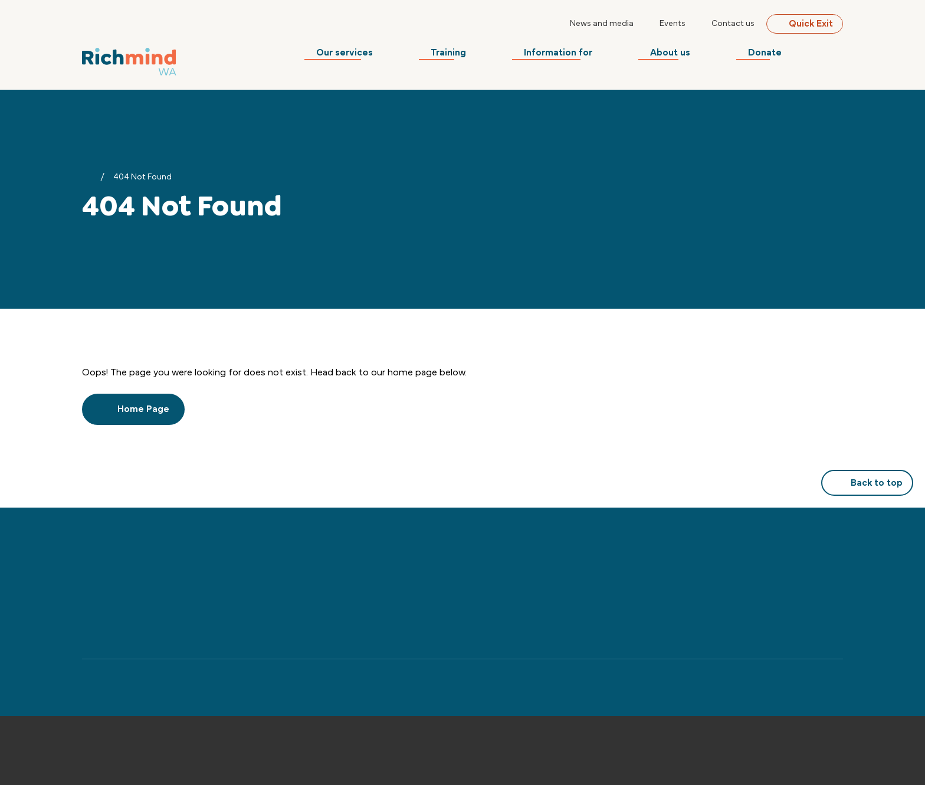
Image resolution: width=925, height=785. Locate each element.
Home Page (133, 409)
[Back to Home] (129, 59)
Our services (380, 56)
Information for (581, 56)
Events (672, 23)
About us (688, 56)
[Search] (836, 56)
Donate (776, 56)
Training (478, 56)
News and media (602, 23)
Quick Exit (804, 23)
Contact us (733, 23)
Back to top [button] (867, 483)
